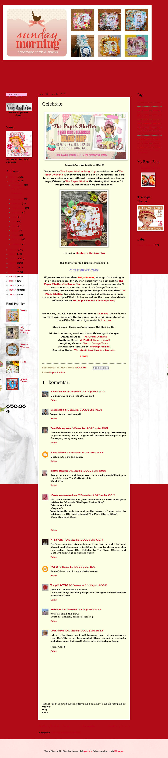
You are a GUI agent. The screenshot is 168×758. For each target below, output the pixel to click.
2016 (13, 276)
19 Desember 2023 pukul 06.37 (81, 609)
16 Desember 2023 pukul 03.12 (88, 585)
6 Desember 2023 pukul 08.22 (86, 391)
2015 (13, 281)
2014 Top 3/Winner (149, 129)
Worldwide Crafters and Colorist (94, 350)
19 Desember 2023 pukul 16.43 (84, 630)
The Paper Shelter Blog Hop (78, 171)
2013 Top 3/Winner (149, 125)
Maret (15, 235)
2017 (13, 272)
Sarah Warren (58, 452)
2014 (13, 285)
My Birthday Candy (25, 330)
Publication (143, 117)
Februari (17, 239)
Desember (18, 185)
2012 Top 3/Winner (149, 121)
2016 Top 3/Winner (149, 137)
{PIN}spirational (100, 346)
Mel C (54, 567)
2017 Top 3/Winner (148, 141)
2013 (13, 290)
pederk (88, 751)
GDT (140, 112)
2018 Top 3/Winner (149, 145)
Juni (14, 221)
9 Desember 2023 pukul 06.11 (96, 495)
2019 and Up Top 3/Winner (148, 151)
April (15, 230)
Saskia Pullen (58, 391)
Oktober (17, 203)
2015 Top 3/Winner (149, 133)
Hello (23, 361)
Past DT (141, 108)
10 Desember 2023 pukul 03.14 (83, 539)
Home (140, 100)
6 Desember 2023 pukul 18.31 (90, 428)
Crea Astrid (57, 630)
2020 (13, 258)
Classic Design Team (95, 343)
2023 (13, 181)
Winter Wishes (19, 189)
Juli (14, 217)
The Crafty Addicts (95, 336)
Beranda (88, 726)
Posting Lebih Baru (53, 726)
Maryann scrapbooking (64, 495)
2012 (13, 294)
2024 (13, 176)
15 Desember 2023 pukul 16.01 (78, 567)
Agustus (17, 212)
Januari (16, 244)
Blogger (118, 751)
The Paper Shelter (77, 181)
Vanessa (102, 313)
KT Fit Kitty (57, 539)
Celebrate (16, 193)
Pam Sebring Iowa (61, 428)
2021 (13, 254)
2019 (13, 263)
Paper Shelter (57, 372)
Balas (54, 400)
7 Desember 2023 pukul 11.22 (85, 452)
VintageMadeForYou (18, 118)
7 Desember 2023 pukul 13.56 (87, 470)
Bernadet (56, 609)
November (18, 199)
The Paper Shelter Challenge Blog (94, 300)
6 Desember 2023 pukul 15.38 (83, 409)
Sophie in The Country (90, 253)
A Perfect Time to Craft (95, 340)
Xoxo (23, 310)
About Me (143, 104)
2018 (13, 267)
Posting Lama (119, 726)
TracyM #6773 (59, 585)
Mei (14, 226)
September (18, 208)
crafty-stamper (59, 470)
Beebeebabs (57, 409)
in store (106, 320)
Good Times (23, 380)
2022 (13, 249)
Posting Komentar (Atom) (65, 732)
